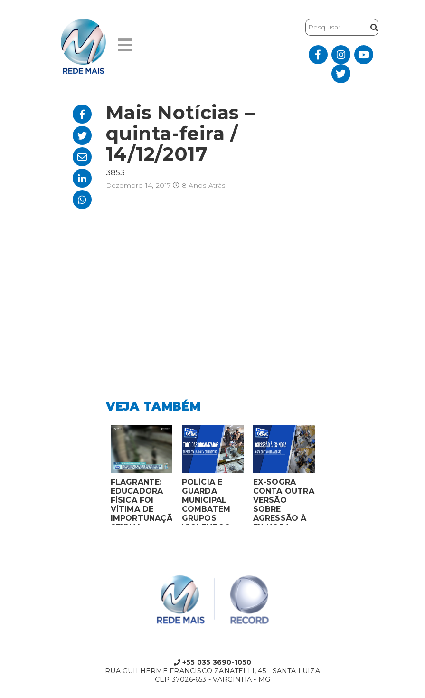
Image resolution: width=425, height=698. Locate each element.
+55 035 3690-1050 (213, 662)
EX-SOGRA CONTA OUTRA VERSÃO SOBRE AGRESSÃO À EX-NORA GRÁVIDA (283, 501)
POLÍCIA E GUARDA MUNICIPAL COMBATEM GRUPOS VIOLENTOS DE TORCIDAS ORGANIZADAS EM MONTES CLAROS (212, 501)
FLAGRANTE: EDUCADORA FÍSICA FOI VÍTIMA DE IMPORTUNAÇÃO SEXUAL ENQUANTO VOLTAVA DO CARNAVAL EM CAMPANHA (141, 501)
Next (326, 477)
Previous (99, 477)
